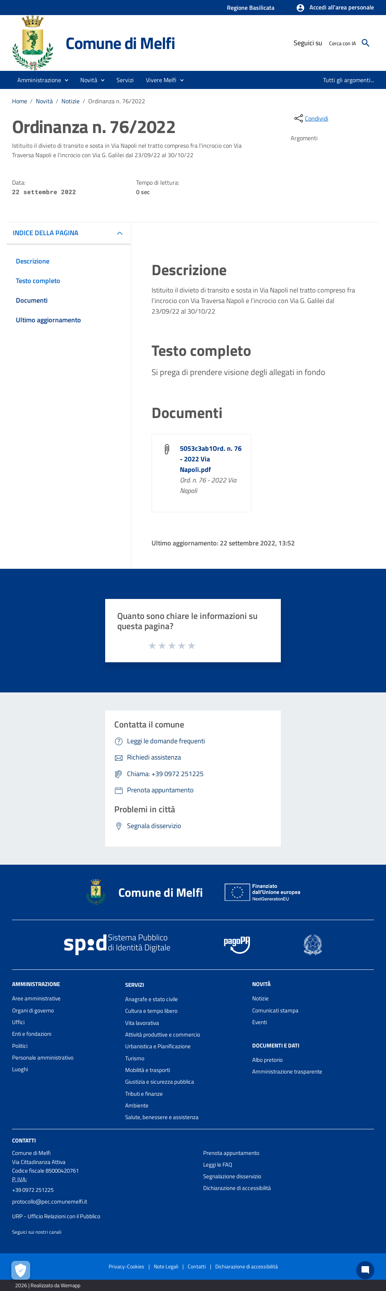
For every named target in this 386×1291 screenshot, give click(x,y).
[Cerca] (365, 43)
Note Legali (166, 1266)
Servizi (134, 984)
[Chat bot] (365, 1270)
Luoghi (20, 1069)
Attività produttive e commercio (162, 1034)
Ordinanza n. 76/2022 (116, 101)
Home (19, 101)
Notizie (70, 101)
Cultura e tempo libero (151, 1010)
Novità (44, 101)
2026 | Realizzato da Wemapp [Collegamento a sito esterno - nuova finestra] (47, 1285)
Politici (20, 1045)
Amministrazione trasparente (287, 1071)
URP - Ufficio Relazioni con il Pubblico (56, 1216)
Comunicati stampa (275, 1010)
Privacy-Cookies (126, 1266)
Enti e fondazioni (31, 1033)
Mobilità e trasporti (147, 1070)
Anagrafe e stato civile (151, 999)
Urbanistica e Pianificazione (158, 1046)
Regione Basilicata (250, 7)
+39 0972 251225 (33, 1189)
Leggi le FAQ (217, 1164)
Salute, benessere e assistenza (162, 1117)
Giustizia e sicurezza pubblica (159, 1081)
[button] (335, 7)
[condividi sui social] (310, 118)
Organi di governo (33, 1010)
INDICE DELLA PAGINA (45, 233)
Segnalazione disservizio (232, 1176)
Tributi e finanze (144, 1093)
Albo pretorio (267, 1059)
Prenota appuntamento (231, 1153)
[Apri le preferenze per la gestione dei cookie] (20, 1270)
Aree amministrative (36, 998)
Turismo (134, 1058)
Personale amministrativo (43, 1057)
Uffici (18, 1022)
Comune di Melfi (120, 42)
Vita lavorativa (142, 1022)
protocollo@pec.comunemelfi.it (49, 1201)
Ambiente (137, 1105)
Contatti (24, 1140)
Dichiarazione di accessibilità (237, 1188)
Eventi (259, 1022)
